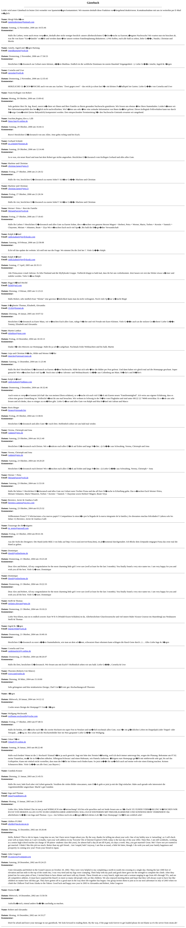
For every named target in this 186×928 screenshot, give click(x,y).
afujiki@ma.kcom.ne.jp (18, 824)
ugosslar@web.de (16, 73)
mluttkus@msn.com (17, 333)
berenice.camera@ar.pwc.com (21, 502)
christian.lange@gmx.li (18, 166)
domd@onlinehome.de (18, 553)
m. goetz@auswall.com (18, 528)
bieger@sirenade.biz (17, 410)
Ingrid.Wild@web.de (17, 628)
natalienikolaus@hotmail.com (21, 22)
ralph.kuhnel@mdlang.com (20, 382)
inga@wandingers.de (17, 795)
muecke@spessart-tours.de (19, 356)
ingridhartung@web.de (18, 50)
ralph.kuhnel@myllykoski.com (21, 237)
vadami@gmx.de (15, 432)
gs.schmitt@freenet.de (18, 143)
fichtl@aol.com (15, 285)
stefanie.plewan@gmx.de (19, 603)
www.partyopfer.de (16, 673)
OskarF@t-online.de (17, 742)
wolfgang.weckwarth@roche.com (23, 716)
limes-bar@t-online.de (18, 121)
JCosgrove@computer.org (19, 856)
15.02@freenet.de (16, 308)
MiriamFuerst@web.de (18, 211)
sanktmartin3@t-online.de (19, 651)
